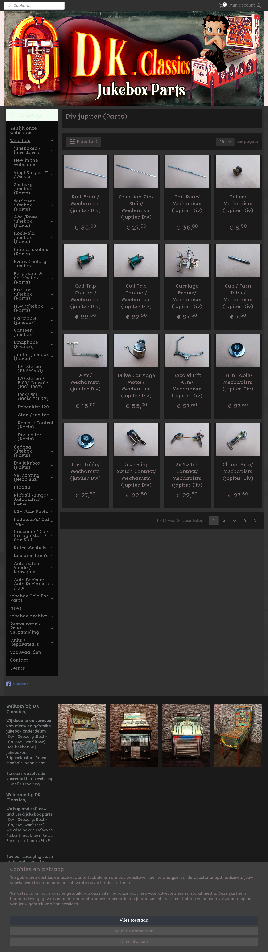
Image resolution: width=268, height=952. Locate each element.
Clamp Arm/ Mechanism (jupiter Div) (238, 471)
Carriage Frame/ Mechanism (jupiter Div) (187, 296)
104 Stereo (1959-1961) (30, 368)
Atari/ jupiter (33, 415)
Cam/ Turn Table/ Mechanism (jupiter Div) (238, 296)
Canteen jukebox (34, 332)
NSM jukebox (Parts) (34, 308)
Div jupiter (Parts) (30, 436)
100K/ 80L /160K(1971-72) (33, 397)
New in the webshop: (26, 162)
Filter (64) (83, 141)
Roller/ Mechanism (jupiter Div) (238, 203)
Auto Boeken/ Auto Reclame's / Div (34, 584)
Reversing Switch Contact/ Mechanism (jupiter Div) (136, 475)
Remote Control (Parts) (35, 424)
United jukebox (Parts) (34, 251)
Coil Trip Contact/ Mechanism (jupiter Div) (85, 296)
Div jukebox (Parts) (34, 465)
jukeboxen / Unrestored (34, 150)
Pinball (22, 487)
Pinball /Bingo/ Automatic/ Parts (34, 499)
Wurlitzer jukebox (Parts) (34, 205)
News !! (17, 608)
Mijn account (245, 5)
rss (164, 943)
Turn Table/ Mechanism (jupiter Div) (238, 382)
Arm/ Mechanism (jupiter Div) (85, 382)
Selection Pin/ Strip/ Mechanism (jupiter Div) (136, 207)
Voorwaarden (25, 652)
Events (17, 668)
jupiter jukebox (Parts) (34, 356)
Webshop (32, 140)
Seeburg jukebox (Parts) (34, 188)
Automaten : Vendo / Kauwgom (34, 567)
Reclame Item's (34, 555)
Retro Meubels (34, 547)
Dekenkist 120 (33, 407)
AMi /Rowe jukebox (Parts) (34, 221)
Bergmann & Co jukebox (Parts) (34, 277)
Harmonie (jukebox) (34, 320)
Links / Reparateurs (32, 642)
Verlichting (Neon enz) (34, 477)
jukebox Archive (32, 616)
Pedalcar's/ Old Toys (34, 521)
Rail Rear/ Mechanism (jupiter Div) (187, 203)
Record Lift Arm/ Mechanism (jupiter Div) (187, 385)
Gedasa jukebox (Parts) (34, 451)
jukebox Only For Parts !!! (32, 598)
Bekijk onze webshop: (23, 130)
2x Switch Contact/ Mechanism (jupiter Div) (187, 475)
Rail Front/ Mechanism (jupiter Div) (85, 203)
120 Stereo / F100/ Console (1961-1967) (33, 382)
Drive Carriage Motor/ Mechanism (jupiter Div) (136, 385)
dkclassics (17, 684)
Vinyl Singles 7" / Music (34, 174)
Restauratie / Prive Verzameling (32, 628)
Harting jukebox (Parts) (34, 294)
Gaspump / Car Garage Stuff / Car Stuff (34, 535)
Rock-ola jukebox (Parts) (34, 237)
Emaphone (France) (34, 344)
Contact (19, 660)
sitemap (152, 943)
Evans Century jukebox (34, 263)
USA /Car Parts (34, 511)
